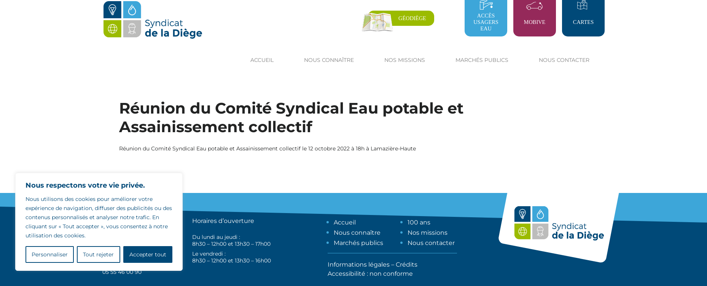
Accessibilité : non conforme (370, 273)
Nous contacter (564, 60)
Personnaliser (50, 254)
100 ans (419, 222)
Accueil (262, 60)
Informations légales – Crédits (372, 264)
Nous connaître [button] (329, 60)
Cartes (583, 22)
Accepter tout (147, 254)
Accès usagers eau (485, 22)
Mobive (535, 22)
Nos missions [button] (404, 60)
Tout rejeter (98, 254)
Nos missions (427, 232)
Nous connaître (357, 232)
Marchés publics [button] (481, 60)
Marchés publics (358, 242)
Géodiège (412, 18)
